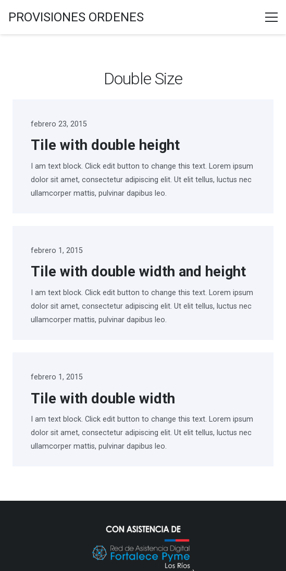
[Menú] (271, 17)
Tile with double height (105, 145)
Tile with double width (103, 398)
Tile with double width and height (138, 271)
